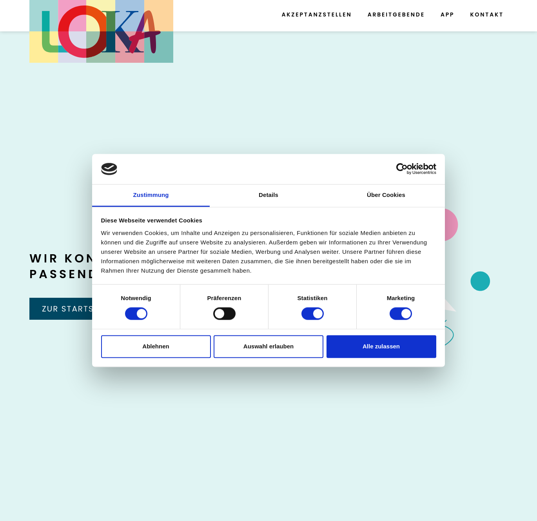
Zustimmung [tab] (151, 194)
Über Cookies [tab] (386, 194)
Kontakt (487, 14)
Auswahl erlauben (268, 346)
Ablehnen (155, 346)
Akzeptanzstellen (316, 14)
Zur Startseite (76, 308)
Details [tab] (268, 194)
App (447, 14)
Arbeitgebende (396, 14)
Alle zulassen (381, 346)
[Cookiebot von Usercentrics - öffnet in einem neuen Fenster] (402, 169)
